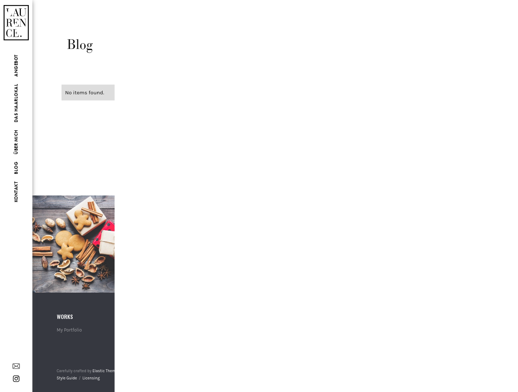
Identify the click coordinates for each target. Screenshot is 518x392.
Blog (16, 168)
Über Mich (16, 142)
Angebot (16, 65)
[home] (16, 16)
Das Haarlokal (16, 103)
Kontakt (16, 192)
